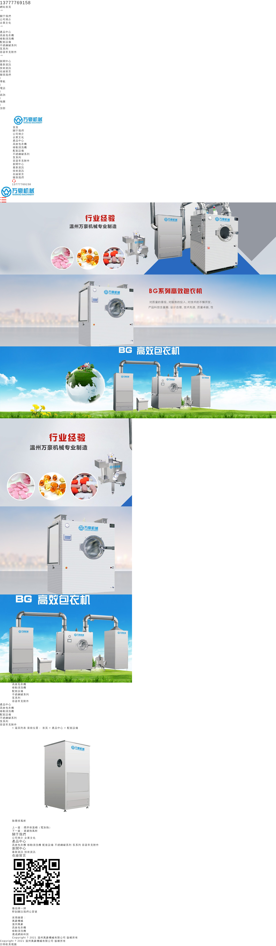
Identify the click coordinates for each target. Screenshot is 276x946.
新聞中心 (5, 61)
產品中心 (5, 31)
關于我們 (5, 16)
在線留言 (5, 71)
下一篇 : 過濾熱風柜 (25, 830)
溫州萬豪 (17, 924)
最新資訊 (5, 64)
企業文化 (5, 22)
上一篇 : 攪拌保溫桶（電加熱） (32, 827)
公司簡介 (5, 19)
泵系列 (4, 48)
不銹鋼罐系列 (8, 45)
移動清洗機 (7, 38)
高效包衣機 (7, 35)
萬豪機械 (17, 920)
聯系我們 (5, 74)
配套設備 (5, 42)
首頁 (45, 727)
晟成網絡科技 (20, 934)
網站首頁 (5, 6)
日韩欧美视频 (8, 944)
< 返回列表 (19, 727)
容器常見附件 (8, 52)
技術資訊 (5, 68)
